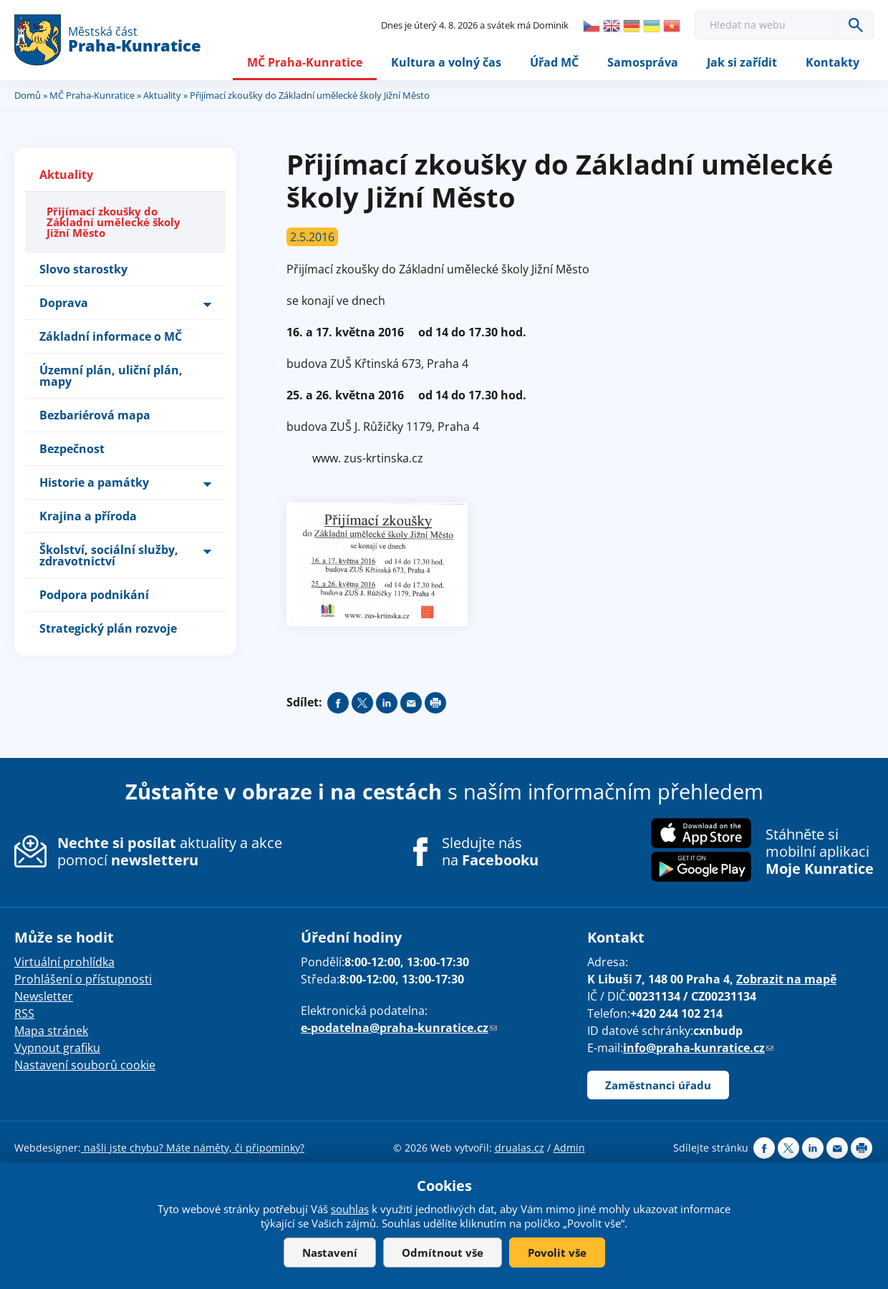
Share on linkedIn (386, 703)
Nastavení (329, 1252)
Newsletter (43, 996)
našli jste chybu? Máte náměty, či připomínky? (192, 1147)
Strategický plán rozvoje (108, 628)
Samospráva (642, 62)
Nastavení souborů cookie (84, 1065)
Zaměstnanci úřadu (658, 1085)
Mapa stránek (51, 1031)
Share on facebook (338, 703)
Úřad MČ (554, 62)
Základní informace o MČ (110, 336)
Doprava (63, 303)
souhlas (350, 1209)
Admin (569, 1147)
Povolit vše (557, 1252)
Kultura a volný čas (446, 62)
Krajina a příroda (88, 516)
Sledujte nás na (490, 852)
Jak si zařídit (742, 62)
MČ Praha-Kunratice (304, 62)
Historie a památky (94, 482)
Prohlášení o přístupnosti (83, 979)
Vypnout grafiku (57, 1048)
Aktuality (162, 95)
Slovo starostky (83, 269)
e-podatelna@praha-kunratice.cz (399, 1028)
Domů (27, 95)
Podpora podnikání (94, 595)
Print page (435, 703)
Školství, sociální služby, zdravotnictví (108, 555)
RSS (24, 1013)
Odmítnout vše (442, 1252)
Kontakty (832, 62)
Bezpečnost (72, 449)
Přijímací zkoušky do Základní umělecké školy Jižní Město (113, 222)
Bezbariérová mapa (94, 415)
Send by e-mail (411, 703)
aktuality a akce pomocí (169, 851)
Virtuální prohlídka (64, 962)
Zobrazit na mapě (786, 979)
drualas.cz (519, 1147)
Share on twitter (362, 703)
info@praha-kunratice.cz (698, 1048)
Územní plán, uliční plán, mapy (111, 375)
